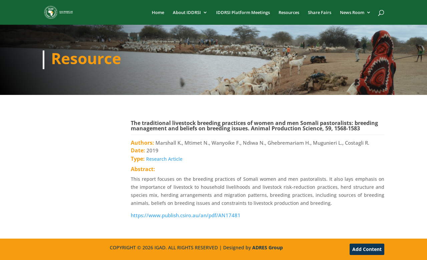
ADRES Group (267, 247)
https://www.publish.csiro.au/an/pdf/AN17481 (186, 215)
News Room (352, 12)
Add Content (367, 249)
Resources (289, 12)
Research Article (164, 159)
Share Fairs (319, 12)
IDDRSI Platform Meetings (243, 12)
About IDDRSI (187, 12)
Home (158, 12)
